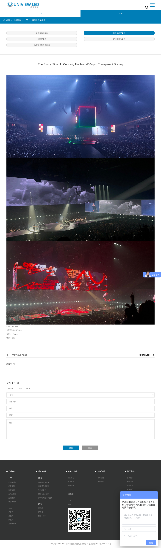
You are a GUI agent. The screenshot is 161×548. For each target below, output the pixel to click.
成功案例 (17, 20)
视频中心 (130, 489)
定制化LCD (12, 523)
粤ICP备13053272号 (103, 544)
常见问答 (71, 481)
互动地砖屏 (12, 494)
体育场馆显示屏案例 (45, 498)
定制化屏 (11, 498)
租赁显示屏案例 (38, 20)
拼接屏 (10, 520)
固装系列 (11, 490)
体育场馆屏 (12, 501)
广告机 (10, 512)
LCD (69, 504)
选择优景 (130, 485)
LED (26, 20)
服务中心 (71, 478)
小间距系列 (12, 482)
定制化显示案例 (43, 494)
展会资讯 (100, 481)
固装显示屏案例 (43, 482)
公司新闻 (100, 478)
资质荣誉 (130, 481)
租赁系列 (11, 486)
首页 (8, 20)
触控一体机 (42, 516)
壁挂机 (10, 516)
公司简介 (130, 478)
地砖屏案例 (42, 490)
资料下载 (71, 485)
